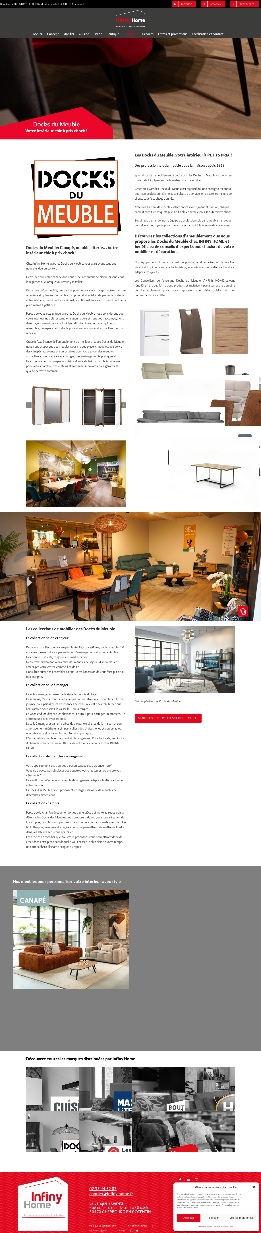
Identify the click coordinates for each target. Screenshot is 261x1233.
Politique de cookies (205, 1226)
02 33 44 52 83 (103, 1188)
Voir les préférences (241, 1217)
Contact (121, 1230)
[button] (254, 1187)
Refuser (214, 1217)
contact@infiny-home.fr (111, 1193)
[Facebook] (180, 1180)
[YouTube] (188, 1180)
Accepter (188, 1217)
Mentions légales (98, 1230)
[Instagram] (196, 1180)
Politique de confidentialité (223, 1226)
